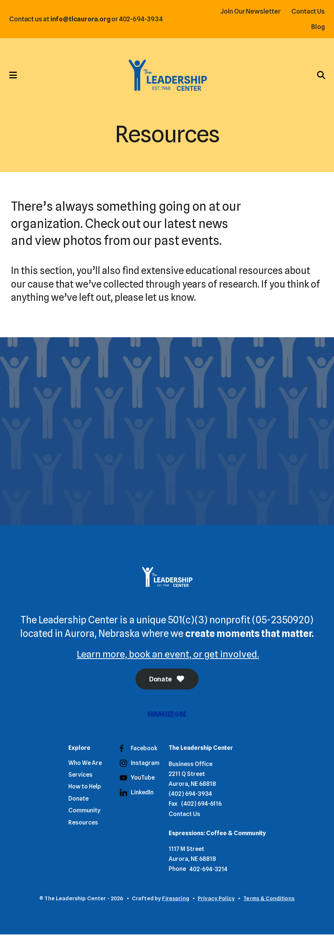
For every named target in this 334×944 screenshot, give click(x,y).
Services (80, 784)
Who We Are (85, 772)
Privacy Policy (215, 907)
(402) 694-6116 (201, 813)
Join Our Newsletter (248, 11)
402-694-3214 (208, 878)
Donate (167, 688)
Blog (316, 27)
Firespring (175, 907)
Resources (83, 831)
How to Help (84, 795)
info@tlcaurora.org (82, 19)
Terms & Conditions (269, 907)
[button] (16, 79)
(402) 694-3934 (190, 803)
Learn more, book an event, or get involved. (167, 662)
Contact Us (306, 11)
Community (84, 819)
